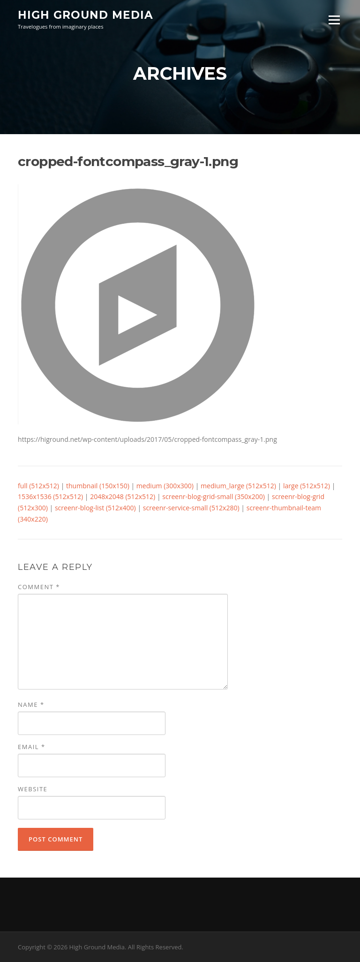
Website (32, 789)
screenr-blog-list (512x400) (95, 507)
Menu (334, 19)
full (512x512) (38, 485)
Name (31, 704)
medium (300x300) (165, 485)
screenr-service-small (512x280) (191, 507)
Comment (39, 587)
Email (31, 746)
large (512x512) (306, 485)
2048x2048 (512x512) (122, 496)
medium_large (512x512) (238, 485)
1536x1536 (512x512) (50, 496)
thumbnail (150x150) (97, 485)
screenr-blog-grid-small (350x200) (213, 496)
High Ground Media (85, 15)
